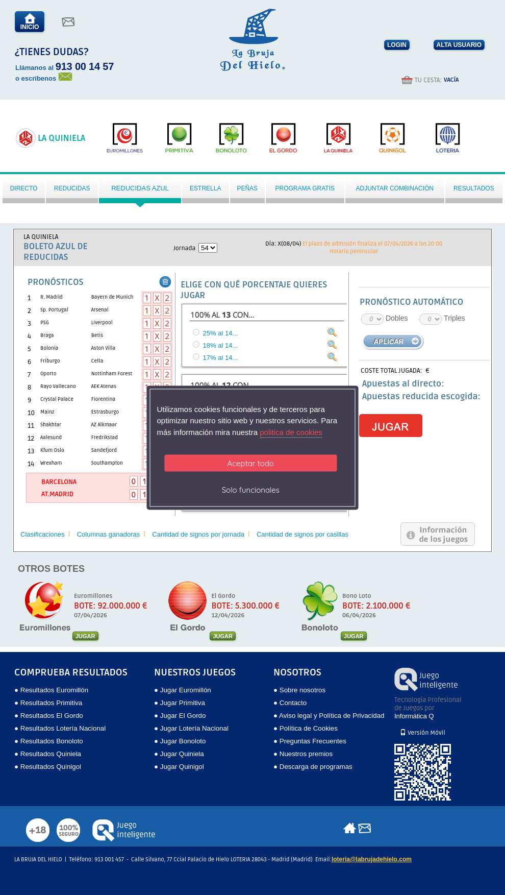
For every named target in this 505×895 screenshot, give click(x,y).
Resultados (473, 188)
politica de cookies (291, 431)
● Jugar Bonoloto (180, 741)
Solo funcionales (251, 490)
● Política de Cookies (305, 728)
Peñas (247, 188)
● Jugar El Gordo (180, 715)
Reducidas (72, 188)
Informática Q (414, 716)
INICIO (29, 22)
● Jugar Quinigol (179, 766)
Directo (24, 188)
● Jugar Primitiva (179, 703)
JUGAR (85, 636)
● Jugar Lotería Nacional (191, 728)
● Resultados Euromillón (51, 690)
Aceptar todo (251, 463)
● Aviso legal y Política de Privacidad (328, 715)
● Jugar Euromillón (182, 690)
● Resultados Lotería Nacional (60, 728)
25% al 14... (220, 333)
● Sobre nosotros (299, 690)
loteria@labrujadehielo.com (372, 859)
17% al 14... (220, 357)
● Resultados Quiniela (47, 754)
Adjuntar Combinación (394, 188)
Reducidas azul (140, 188)
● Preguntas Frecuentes (309, 741)
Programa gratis (305, 188)
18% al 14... (220, 345)
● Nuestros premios (303, 754)
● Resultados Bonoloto (48, 741)
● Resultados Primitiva (48, 703)
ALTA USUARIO (459, 45)
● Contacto (290, 703)
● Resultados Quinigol (47, 766)
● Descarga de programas (312, 766)
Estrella (205, 188)
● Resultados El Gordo (48, 715)
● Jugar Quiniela (179, 754)
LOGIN (397, 45)
